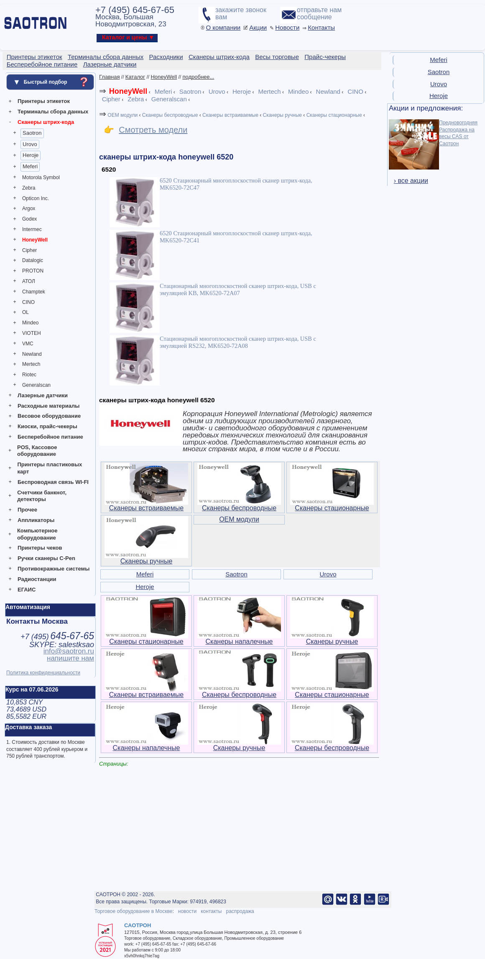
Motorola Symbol (41, 177)
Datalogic (32, 260)
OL (25, 312)
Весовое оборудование (49, 416)
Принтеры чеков (40, 548)
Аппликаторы (36, 520)
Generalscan (36, 385)
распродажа (240, 911)
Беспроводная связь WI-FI (53, 482)
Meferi (30, 166)
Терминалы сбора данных (53, 111)
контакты (211, 911)
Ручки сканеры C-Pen (46, 558)
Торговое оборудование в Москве (133, 911)
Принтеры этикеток (44, 101)
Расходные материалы (48, 406)
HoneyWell (35, 240)
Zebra (28, 188)
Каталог (135, 77)
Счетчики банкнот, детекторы (41, 496)
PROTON (32, 271)
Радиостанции (37, 579)
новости (187, 911)
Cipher (29, 250)
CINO (28, 302)
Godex (29, 219)
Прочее (27, 509)
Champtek (33, 292)
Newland (32, 354)
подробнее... (198, 77)
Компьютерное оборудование (37, 534)
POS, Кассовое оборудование (37, 451)
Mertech (31, 364)
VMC (27, 344)
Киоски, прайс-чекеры (47, 426)
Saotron (32, 133)
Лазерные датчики (43, 395)
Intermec (32, 229)
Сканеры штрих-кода (46, 122)
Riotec (29, 375)
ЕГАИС (27, 589)
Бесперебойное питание (50, 437)
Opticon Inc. (35, 198)
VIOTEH (31, 333)
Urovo (30, 144)
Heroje (30, 155)
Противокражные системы (53, 569)
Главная (109, 77)
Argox (28, 208)
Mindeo (30, 323)
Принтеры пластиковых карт (49, 468)
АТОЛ (28, 281)
